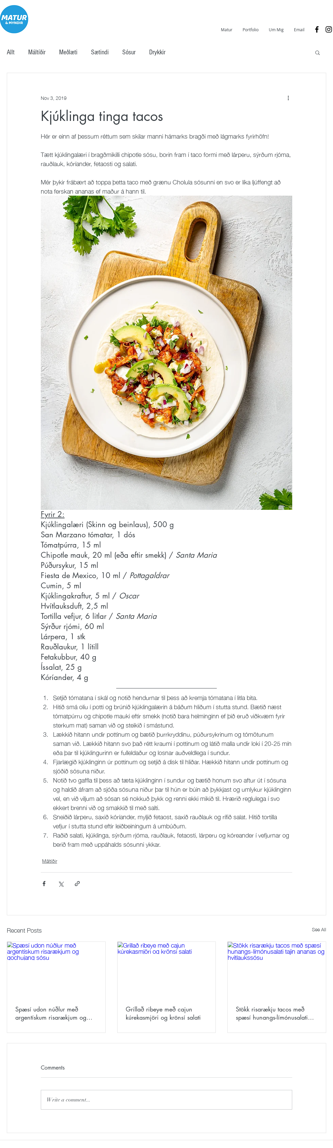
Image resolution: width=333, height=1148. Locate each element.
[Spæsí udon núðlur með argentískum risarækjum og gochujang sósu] (56, 969)
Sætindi (100, 52)
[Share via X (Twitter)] (60, 883)
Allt (11, 52)
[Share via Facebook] (44, 883)
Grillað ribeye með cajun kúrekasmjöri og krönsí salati (163, 1013)
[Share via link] (77, 883)
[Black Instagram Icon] (329, 29)
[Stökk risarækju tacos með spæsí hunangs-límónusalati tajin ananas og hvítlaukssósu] (277, 969)
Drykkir (157, 52)
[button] (317, 52)
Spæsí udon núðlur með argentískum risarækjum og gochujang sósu (50, 1013)
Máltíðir (37, 52)
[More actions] (288, 97)
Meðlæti (68, 52)
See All (319, 929)
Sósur (129, 52)
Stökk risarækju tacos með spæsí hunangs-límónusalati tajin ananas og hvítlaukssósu (274, 1013)
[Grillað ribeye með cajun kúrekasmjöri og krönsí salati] (167, 969)
